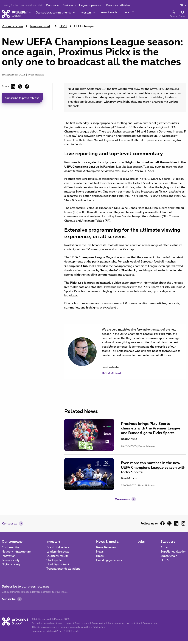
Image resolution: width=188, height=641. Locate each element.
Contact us (9, 523)
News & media (107, 541)
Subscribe (9, 599)
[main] (94, 255)
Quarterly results (57, 556)
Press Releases (106, 547)
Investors (53, 541)
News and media (41, 26)
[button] (38, 14)
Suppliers (168, 541)
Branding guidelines (109, 560)
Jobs (141, 541)
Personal (51, 5)
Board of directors (57, 547)
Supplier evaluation (173, 551)
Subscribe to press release (22, 98)
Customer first (11, 547)
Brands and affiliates (118, 5)
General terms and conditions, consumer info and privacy (60, 623)
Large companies (89, 5)
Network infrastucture (16, 551)
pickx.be (108, 307)
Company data (150, 623)
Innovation (8, 556)
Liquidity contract (57, 564)
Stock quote (54, 560)
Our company (12, 541)
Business (68, 5)
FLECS (165, 560)
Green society (11, 560)
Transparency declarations (63, 568)
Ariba (164, 547)
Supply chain (169, 556)
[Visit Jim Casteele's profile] (142, 370)
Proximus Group (12, 26)
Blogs (100, 556)
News (100, 551)
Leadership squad (57, 551)
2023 (63, 26)
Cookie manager (116, 623)
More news (122, 499)
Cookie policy (98, 623)
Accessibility (133, 623)
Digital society (11, 564)
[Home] (15, 14)
